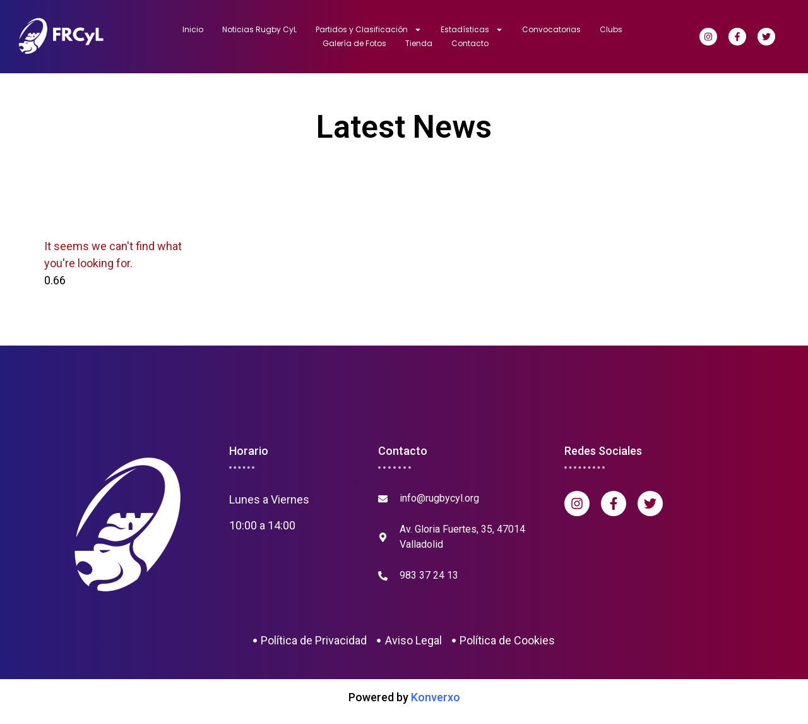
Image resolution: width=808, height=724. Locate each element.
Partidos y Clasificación (369, 30)
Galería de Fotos (354, 43)
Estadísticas (472, 30)
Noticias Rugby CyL (259, 29)
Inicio (192, 29)
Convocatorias (551, 29)
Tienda (418, 43)
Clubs (611, 29)
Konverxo (435, 697)
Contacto (470, 43)
